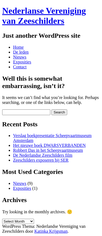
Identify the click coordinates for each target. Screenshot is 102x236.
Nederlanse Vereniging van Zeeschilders (44, 16)
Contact (20, 67)
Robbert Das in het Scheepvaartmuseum (48, 150)
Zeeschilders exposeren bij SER (41, 160)
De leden (21, 52)
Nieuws (19, 57)
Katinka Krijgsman (50, 231)
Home (18, 47)
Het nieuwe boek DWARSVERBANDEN (49, 145)
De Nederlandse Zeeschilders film (42, 155)
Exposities (22, 62)
